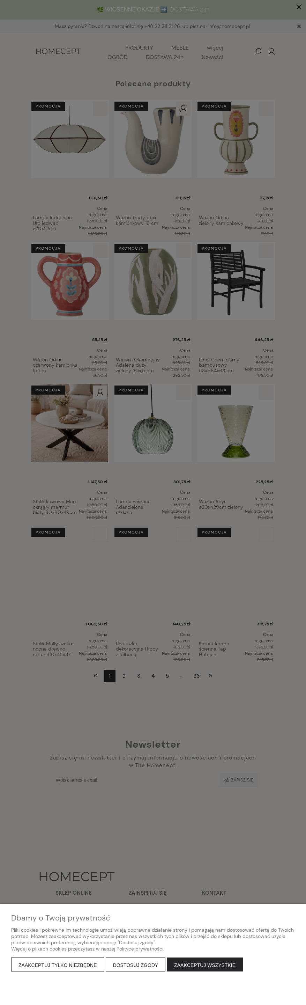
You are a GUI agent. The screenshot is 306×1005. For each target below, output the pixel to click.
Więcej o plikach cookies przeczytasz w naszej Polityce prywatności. (87, 949)
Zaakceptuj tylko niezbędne (57, 965)
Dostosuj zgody (135, 965)
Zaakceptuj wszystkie (205, 965)
